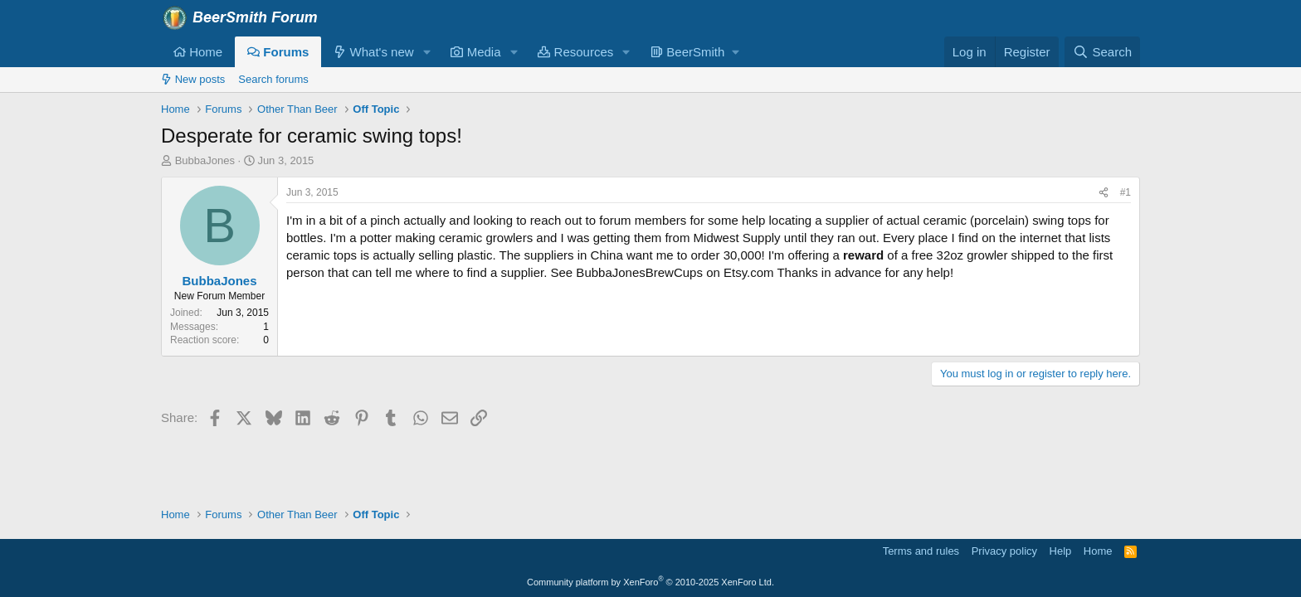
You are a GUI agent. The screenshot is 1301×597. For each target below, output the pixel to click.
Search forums (273, 79)
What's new (373, 52)
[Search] (1102, 51)
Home (197, 52)
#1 (1125, 192)
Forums (278, 52)
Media (475, 52)
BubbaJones (205, 160)
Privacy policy (1004, 551)
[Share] (1103, 192)
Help (1061, 551)
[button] (426, 51)
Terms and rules (921, 551)
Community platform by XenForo (650, 582)
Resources (575, 52)
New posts (193, 79)
